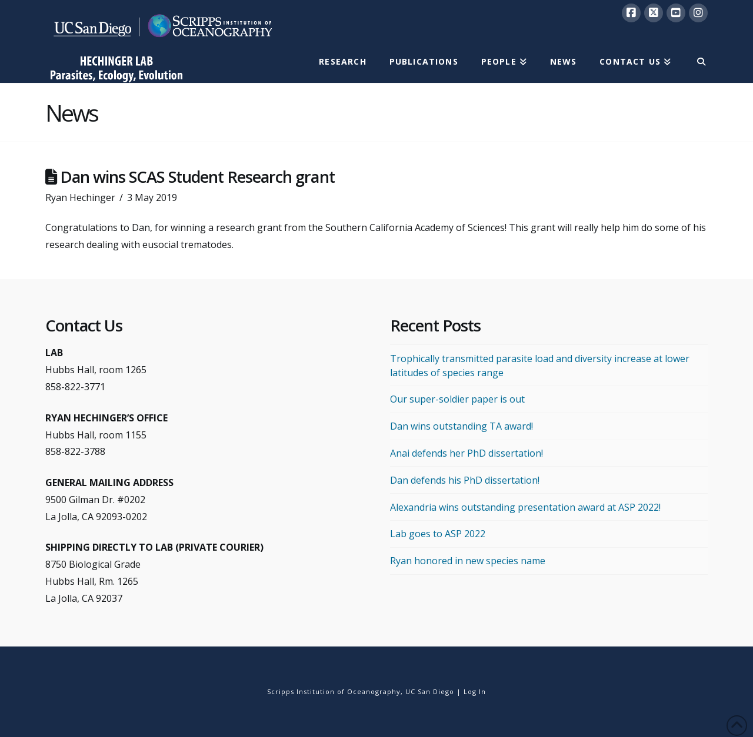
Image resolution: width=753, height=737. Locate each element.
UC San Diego (429, 691)
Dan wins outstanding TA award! (461, 426)
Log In (475, 691)
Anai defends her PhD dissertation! (466, 453)
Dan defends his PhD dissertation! (464, 480)
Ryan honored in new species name (467, 560)
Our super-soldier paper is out (457, 399)
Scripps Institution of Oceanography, (335, 691)
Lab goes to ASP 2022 (437, 533)
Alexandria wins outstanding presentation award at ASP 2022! (525, 507)
